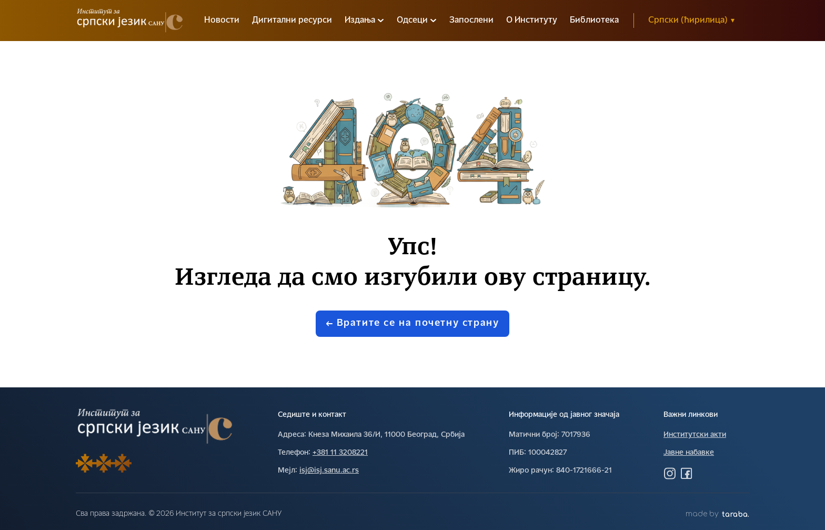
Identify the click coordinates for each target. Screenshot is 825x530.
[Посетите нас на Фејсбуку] (686, 473)
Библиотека (594, 20)
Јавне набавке (688, 452)
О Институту (531, 20)
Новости (221, 20)
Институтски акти (694, 435)
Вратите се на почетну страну (412, 323)
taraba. (735, 514)
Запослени (471, 20)
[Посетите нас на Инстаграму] (669, 473)
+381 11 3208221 (340, 452)
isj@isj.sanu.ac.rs (329, 470)
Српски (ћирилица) (691, 20)
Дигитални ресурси (292, 20)
